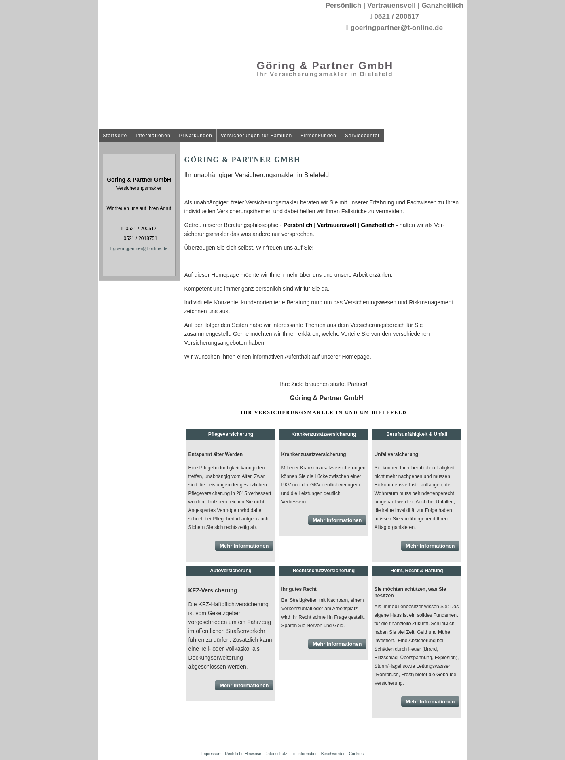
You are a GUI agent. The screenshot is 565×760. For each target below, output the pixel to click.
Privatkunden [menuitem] (195, 135)
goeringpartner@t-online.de (138, 248)
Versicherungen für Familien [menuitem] (256, 135)
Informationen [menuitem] (152, 135)
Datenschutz (276, 754)
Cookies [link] (356, 754)
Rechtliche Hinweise (243, 754)
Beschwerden (333, 754)
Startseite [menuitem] (115, 135)
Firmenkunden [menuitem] (318, 135)
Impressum (211, 754)
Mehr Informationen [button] (244, 546)
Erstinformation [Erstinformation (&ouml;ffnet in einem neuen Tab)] (303, 754)
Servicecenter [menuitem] (362, 135)
